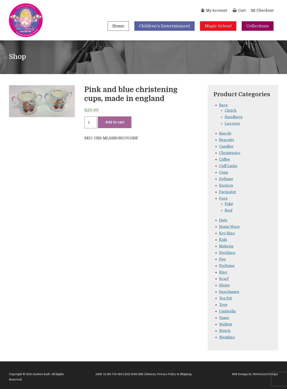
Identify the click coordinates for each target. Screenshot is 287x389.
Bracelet (226, 140)
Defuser (226, 179)
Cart (239, 11)
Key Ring (227, 233)
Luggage (232, 124)
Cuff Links (228, 166)
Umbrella (227, 311)
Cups (223, 172)
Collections (257, 26)
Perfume (227, 266)
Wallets (225, 324)
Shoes (224, 285)
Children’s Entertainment (164, 26)
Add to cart (114, 122)
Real (228, 210)
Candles (226, 146)
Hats (223, 220)
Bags (223, 105)
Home (118, 26)
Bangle (225, 133)
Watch (224, 331)
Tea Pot (225, 298)
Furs (223, 199)
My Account (214, 11)
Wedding (227, 337)
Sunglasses (229, 292)
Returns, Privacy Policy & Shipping (168, 374)
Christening (229, 153)
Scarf (223, 279)
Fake (229, 204)
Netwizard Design (265, 374)
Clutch (231, 111)
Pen (222, 259)
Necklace (227, 253)
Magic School (218, 26)
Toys (223, 305)
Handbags (233, 117)
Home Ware (229, 227)
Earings (226, 186)
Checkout (262, 11)
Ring (223, 272)
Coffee (224, 159)
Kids (223, 240)
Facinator (227, 192)
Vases (224, 318)
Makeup (226, 246)
